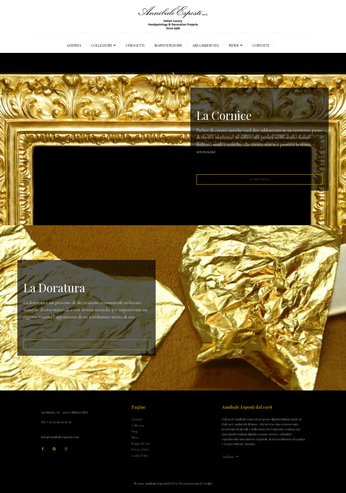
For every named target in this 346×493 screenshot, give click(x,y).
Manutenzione (168, 45)
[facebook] (43, 449)
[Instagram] (66, 449)
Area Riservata (205, 45)
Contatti (260, 45)
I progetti (135, 45)
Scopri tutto (259, 179)
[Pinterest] (54, 449)
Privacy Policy (140, 449)
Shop (134, 431)
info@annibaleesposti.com (60, 437)
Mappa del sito (140, 443)
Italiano (228, 456)
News (234, 45)
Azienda (74, 45)
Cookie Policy (140, 456)
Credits (207, 483)
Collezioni (101, 45)
